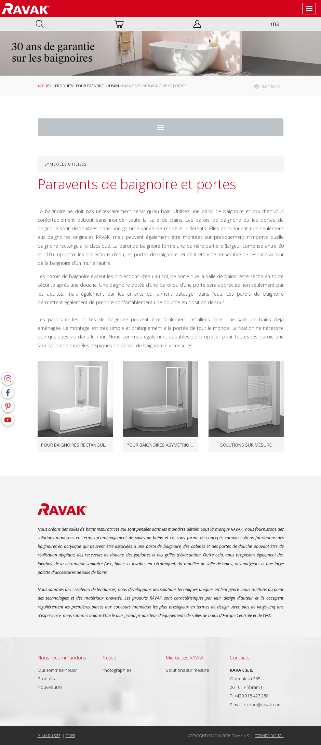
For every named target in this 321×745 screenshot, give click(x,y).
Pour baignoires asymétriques (160, 445)
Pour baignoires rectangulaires (75, 445)
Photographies (116, 670)
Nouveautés (50, 687)
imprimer (271, 86)
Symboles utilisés (65, 164)
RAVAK (26, 8)
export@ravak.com (263, 705)
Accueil (45, 86)
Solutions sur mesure (246, 445)
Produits (64, 86)
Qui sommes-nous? (57, 670)
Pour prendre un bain (97, 86)
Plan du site (49, 735)
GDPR (70, 735)
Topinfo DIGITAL (269, 735)
